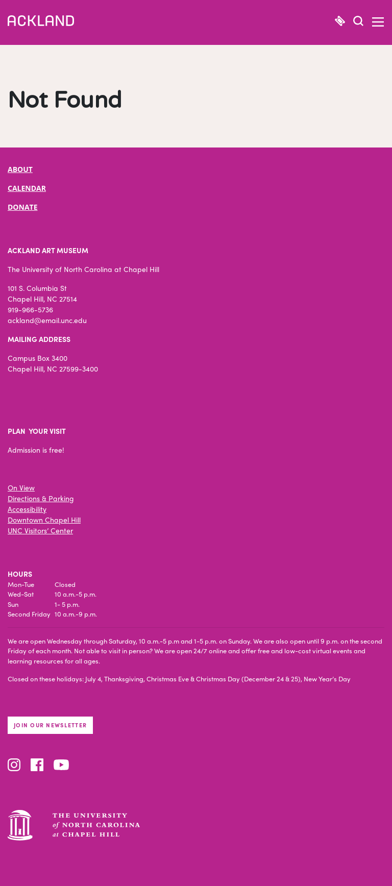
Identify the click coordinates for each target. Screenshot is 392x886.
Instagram (14, 764)
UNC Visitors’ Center (40, 530)
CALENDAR (27, 188)
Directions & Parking (41, 498)
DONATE (23, 207)
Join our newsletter (50, 725)
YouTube (61, 764)
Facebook (37, 764)
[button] (358, 22)
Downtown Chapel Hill (44, 519)
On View (21, 487)
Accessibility (27, 509)
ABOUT (20, 169)
